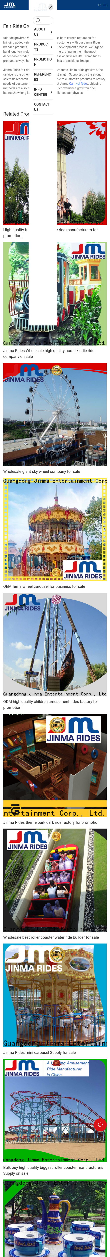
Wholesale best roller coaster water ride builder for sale (51, 937)
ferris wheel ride (43, 92)
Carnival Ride (78, 83)
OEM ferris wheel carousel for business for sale (44, 586)
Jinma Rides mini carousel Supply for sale (39, 1052)
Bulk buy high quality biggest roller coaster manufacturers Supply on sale (53, 1170)
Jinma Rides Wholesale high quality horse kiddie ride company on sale (48, 353)
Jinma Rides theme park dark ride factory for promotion (51, 822)
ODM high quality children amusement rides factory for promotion (50, 704)
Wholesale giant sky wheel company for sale (41, 471)
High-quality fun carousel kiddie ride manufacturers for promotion (50, 232)
